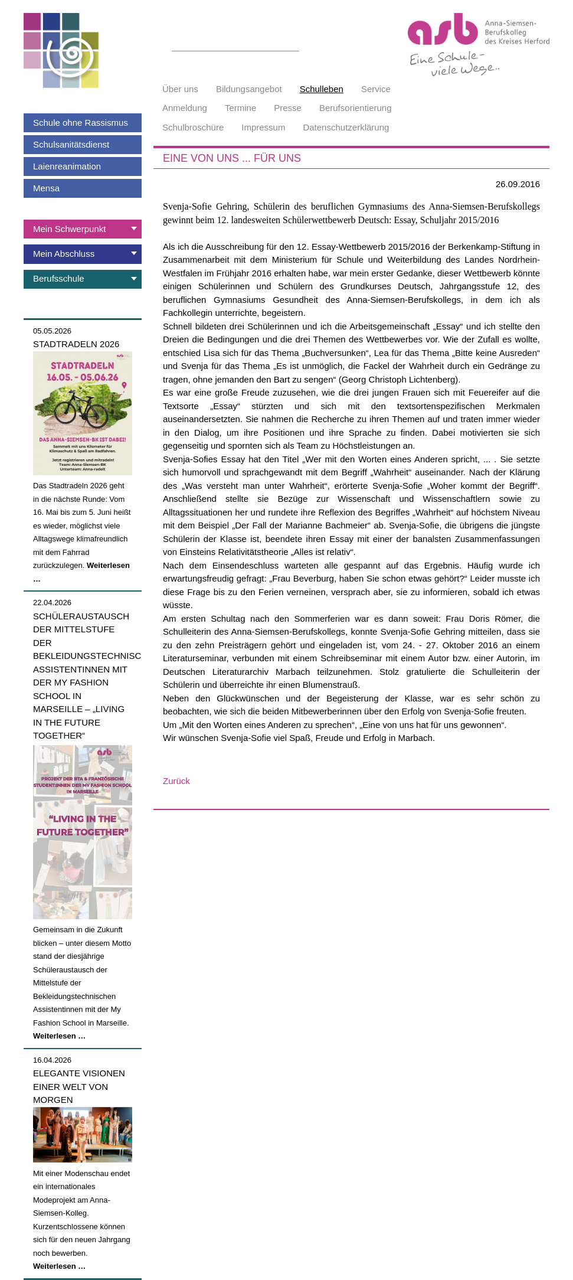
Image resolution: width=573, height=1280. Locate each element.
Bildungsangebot (249, 89)
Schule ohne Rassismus (80, 122)
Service (376, 89)
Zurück (176, 781)
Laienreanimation (67, 166)
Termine (240, 108)
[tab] (83, 229)
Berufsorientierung (355, 108)
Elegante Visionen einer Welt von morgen (79, 1086)
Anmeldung (184, 108)
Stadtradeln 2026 (76, 344)
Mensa (46, 188)
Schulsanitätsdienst (71, 144)
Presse (288, 108)
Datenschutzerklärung (346, 127)
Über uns (180, 89)
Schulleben (321, 89)
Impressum (263, 127)
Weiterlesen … (59, 1035)
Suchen (292, 44)
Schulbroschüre (193, 127)
